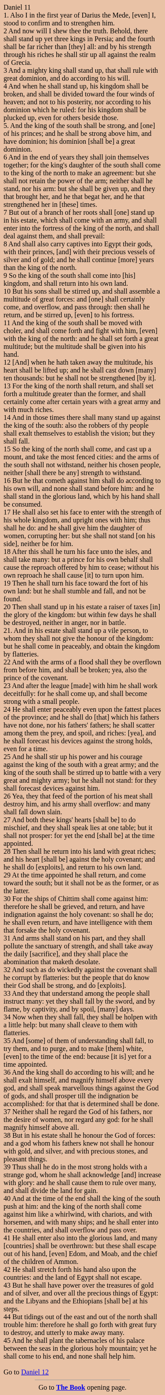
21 (7, 630)
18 (7, 551)
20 (7, 607)
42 (7, 1269)
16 (7, 480)
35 (7, 1040)
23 (7, 685)
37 (7, 1111)
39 (7, 1167)
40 (7, 1198)
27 (7, 820)
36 (7, 1072)
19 (7, 583)
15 (7, 449)
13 (7, 386)
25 (7, 756)
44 (7, 1316)
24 (7, 709)
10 (7, 291)
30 (7, 898)
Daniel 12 (35, 1372)
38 (7, 1135)
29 (7, 875)
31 (7, 938)
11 (7, 323)
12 (7, 362)
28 (7, 851)
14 (7, 417)
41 (7, 1238)
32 (7, 969)
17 (7, 512)
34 (7, 1017)
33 (7, 993)
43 (7, 1285)
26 (7, 796)
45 (7, 1340)
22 (7, 662)
